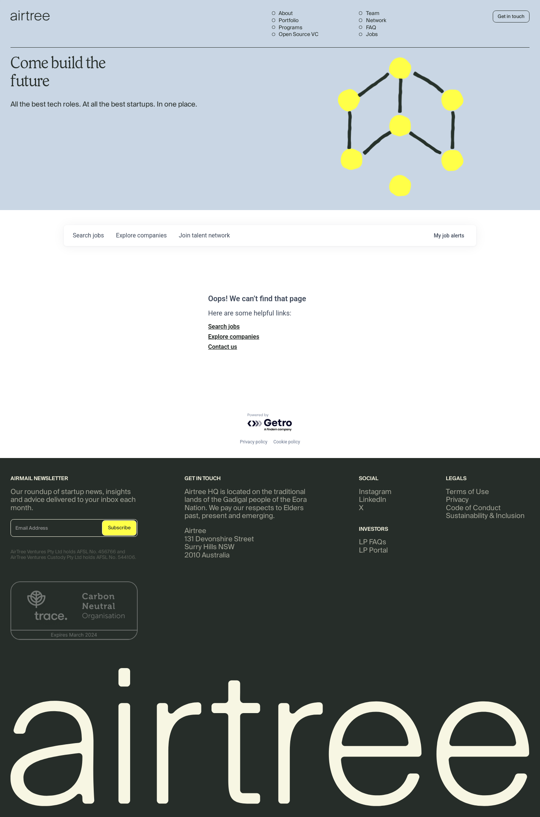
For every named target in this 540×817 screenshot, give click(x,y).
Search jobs (224, 326)
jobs (88, 235)
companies (141, 235)
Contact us (222, 346)
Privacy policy (253, 442)
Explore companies (233, 336)
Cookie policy (286, 442)
